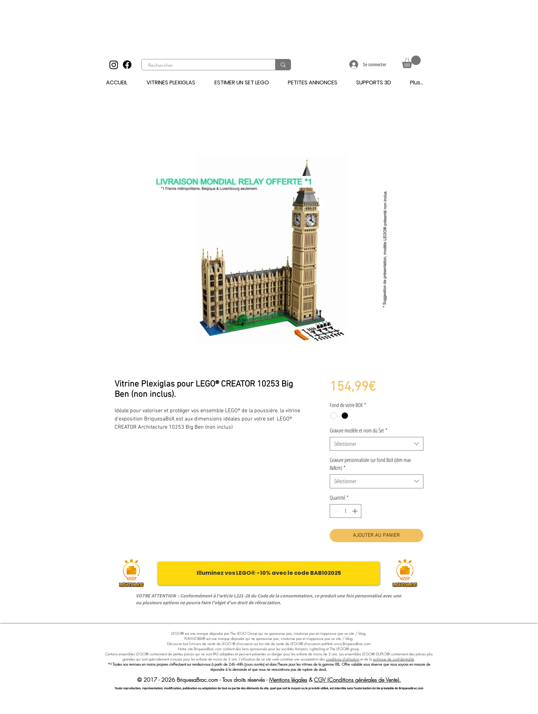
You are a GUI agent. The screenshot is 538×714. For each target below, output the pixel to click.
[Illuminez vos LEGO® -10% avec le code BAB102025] (269, 573)
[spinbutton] (345, 510)
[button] (411, 62)
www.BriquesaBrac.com (352, 643)
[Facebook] (127, 64)
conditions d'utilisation (342, 659)
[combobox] (376, 444)
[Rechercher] (204, 65)
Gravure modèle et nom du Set (358, 430)
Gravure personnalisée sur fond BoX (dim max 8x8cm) (370, 463)
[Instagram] (113, 64)
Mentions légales (288, 679)
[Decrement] (335, 510)
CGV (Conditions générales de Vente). (357, 679)
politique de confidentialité (393, 659)
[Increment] (355, 510)
